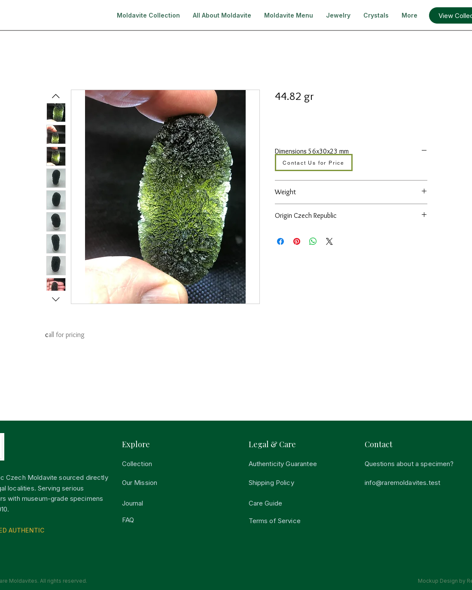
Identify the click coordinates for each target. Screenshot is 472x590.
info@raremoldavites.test (403, 483)
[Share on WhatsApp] (313, 241)
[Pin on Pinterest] (297, 241)
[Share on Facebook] (280, 241)
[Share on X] (329, 241)
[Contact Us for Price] (314, 162)
